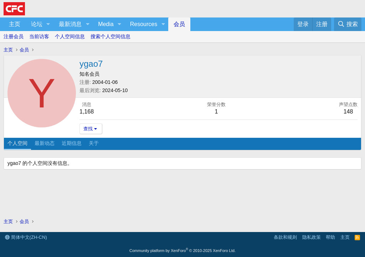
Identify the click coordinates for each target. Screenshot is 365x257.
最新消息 (70, 24)
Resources (143, 24)
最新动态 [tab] (45, 143)
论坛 (36, 24)
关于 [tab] (94, 143)
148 (348, 112)
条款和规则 (285, 237)
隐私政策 (311, 237)
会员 (179, 24)
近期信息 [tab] (72, 143)
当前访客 (39, 36)
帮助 (330, 237)
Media (106, 24)
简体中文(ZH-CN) (26, 237)
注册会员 (14, 36)
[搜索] (347, 24)
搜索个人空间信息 (110, 36)
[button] (48, 24)
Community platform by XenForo (182, 250)
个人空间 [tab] (17, 143)
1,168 (86, 112)
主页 (14, 24)
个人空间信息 (70, 36)
